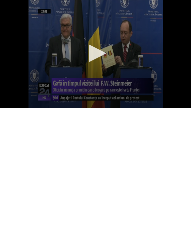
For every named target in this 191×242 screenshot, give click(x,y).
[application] (95, 54)
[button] (96, 53)
